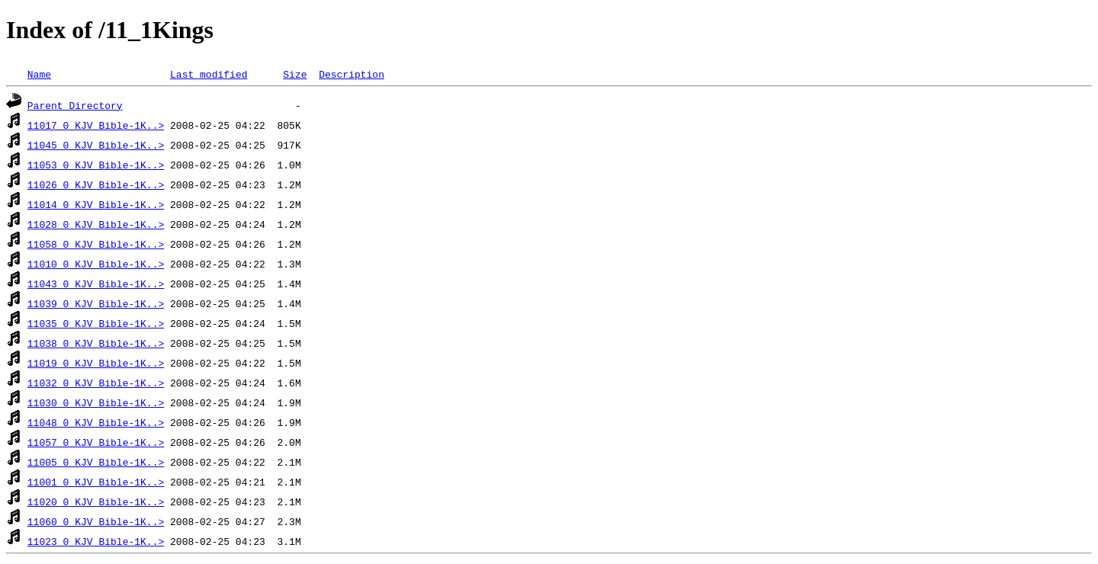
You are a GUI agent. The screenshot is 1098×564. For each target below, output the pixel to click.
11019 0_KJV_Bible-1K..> (95, 363)
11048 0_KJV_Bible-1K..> (95, 422)
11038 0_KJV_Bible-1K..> (95, 343)
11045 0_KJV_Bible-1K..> (95, 145)
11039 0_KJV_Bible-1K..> (95, 303)
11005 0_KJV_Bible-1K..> (95, 462)
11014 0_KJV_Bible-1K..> (95, 204)
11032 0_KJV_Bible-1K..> (95, 382)
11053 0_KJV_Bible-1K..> (95, 164)
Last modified (208, 74)
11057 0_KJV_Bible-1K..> (95, 442)
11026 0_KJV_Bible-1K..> (95, 184)
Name (39, 74)
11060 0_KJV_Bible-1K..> (95, 521)
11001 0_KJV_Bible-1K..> (95, 482)
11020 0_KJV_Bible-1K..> (95, 501)
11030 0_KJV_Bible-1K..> (95, 402)
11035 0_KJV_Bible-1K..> (95, 323)
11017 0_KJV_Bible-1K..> (95, 125)
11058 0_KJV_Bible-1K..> (95, 244)
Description (351, 74)
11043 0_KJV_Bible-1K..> (95, 283)
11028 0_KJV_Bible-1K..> (95, 224)
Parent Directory (75, 105)
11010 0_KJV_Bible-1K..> (95, 264)
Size (295, 74)
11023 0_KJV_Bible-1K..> (95, 541)
